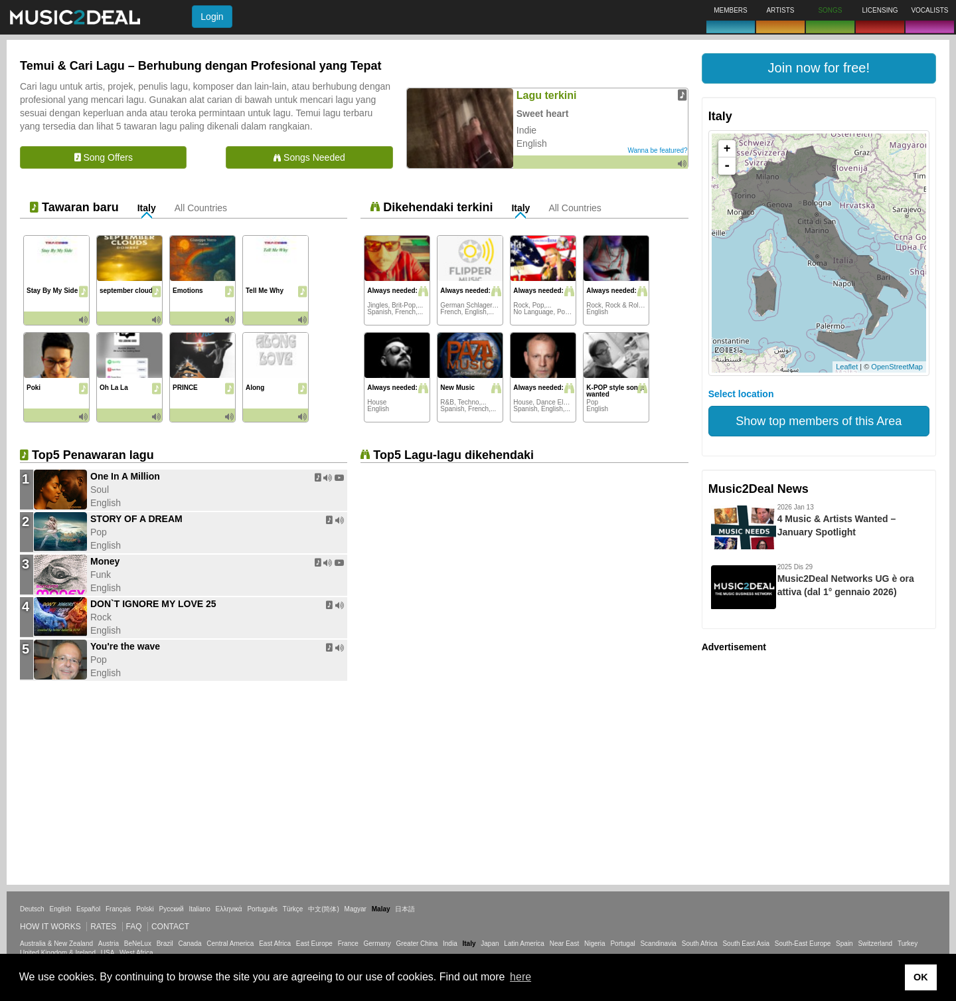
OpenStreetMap (897, 367)
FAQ (134, 926)
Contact (170, 926)
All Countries (201, 208)
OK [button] (921, 977)
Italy (146, 208)
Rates (103, 926)
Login (211, 16)
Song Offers (103, 157)
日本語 (405, 909)
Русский (171, 909)
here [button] (520, 976)
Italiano (199, 909)
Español (88, 909)
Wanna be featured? (657, 150)
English (60, 909)
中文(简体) (323, 909)
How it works (50, 926)
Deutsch (32, 909)
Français (118, 909)
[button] (819, 68)
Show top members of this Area (819, 421)
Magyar (355, 909)
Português (262, 909)
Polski (145, 909)
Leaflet (847, 367)
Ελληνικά (229, 909)
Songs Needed (309, 157)
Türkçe (293, 909)
